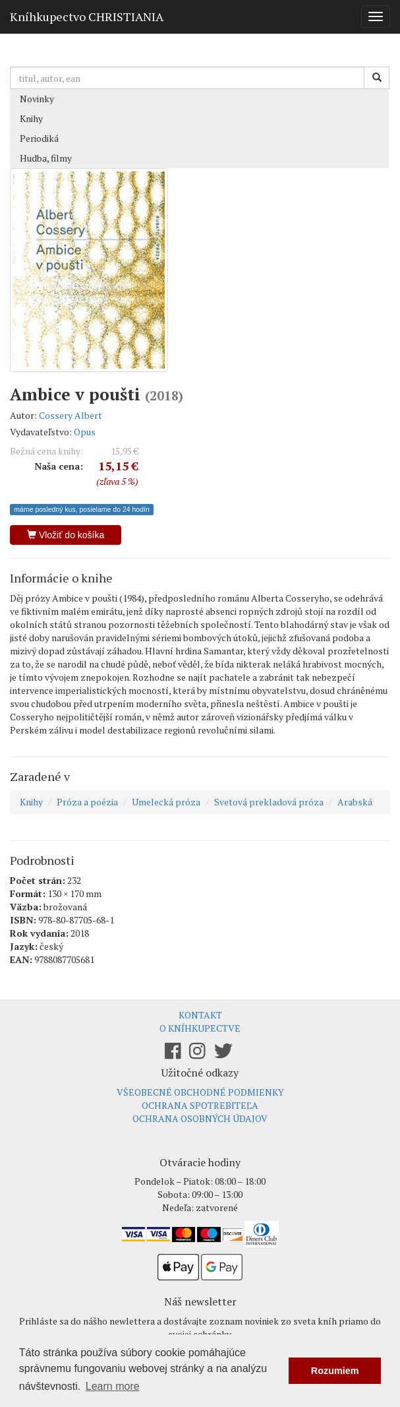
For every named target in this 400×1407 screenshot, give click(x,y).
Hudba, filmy (46, 158)
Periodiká (39, 138)
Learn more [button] (113, 1386)
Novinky (37, 98)
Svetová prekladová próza (269, 802)
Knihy (31, 118)
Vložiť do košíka (65, 535)
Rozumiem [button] (335, 1370)
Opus (85, 431)
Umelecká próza (166, 802)
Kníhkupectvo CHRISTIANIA (86, 16)
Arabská (354, 802)
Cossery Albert (70, 415)
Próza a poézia (87, 802)
